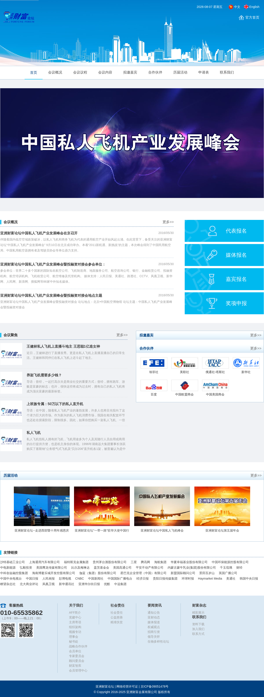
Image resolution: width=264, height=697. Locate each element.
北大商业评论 (29, 584)
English (254, 7)
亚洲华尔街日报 (89, 584)
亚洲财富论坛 (105, 686)
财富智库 (75, 665)
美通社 (230, 578)
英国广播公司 (228, 573)
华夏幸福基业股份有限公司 (189, 562)
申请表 (203, 72)
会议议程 (80, 72)
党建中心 (75, 617)
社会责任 (117, 605)
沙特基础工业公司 (12, 562)
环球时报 (188, 578)
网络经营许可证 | (142, 686)
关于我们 (76, 605)
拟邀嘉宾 (130, 72)
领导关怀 (154, 636)
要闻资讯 (155, 605)
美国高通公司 (122, 567)
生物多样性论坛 (158, 641)
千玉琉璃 (226, 567)
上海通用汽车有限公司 (44, 562)
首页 (33, 72)
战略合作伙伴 (78, 646)
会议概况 (55, 72)
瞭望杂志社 (8, 584)
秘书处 (73, 641)
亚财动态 (154, 617)
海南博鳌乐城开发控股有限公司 (53, 573)
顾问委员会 (76, 661)
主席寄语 (75, 622)
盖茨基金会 (101, 567)
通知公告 (154, 612)
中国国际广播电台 (120, 578)
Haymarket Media (210, 578)
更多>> (168, 222)
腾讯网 (145, 562)
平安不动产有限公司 (149, 567)
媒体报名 (236, 255)
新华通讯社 (66, 584)
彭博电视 (65, 578)
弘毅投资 (26, 567)
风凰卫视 (48, 584)
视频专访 (75, 632)
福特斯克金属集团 (76, 562)
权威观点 (154, 627)
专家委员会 (76, 656)
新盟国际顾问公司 (183, 573)
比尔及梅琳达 (80, 567)
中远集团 (120, 584)
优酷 (107, 584)
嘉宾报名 (236, 279)
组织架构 (75, 627)
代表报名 (236, 231)
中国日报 (32, 578)
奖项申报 (236, 303)
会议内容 (105, 72)
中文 (237, 7)
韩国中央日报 (249, 578)
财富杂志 (199, 605)
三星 (134, 562)
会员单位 (75, 651)
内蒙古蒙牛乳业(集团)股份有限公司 (192, 567)
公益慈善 (116, 617)
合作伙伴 (155, 72)
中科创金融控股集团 (14, 573)
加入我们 (198, 629)
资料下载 (198, 624)
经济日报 (142, 578)
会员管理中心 (78, 670)
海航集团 (160, 562)
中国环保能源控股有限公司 (230, 562)
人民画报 (48, 578)
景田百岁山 (207, 573)
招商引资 (154, 632)
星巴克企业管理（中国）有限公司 (143, 573)
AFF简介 (75, 612)
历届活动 (180, 72)
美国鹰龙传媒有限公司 (51, 567)
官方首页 (252, 17)
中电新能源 (8, 567)
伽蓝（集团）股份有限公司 (97, 573)
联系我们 (227, 72)
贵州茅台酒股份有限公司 (110, 562)
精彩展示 (198, 612)
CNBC (79, 578)
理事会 (73, 636)
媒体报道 (154, 622)
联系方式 (198, 634)
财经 (239, 567)
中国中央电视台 (11, 578)
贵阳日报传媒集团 (165, 578)
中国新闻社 (95, 578)
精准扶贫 (116, 622)
